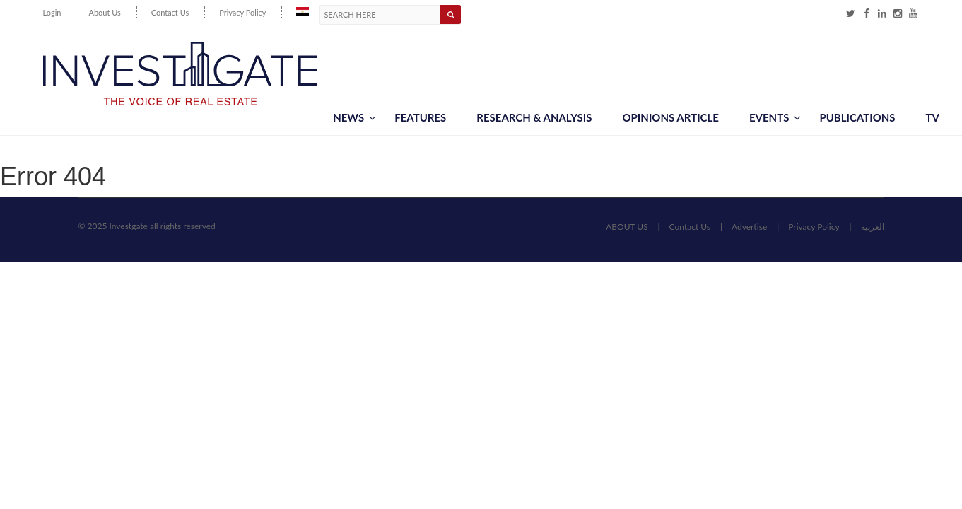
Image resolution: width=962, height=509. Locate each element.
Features (420, 117)
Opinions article (670, 117)
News (354, 117)
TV (932, 117)
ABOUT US (626, 226)
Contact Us (170, 12)
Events (775, 117)
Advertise (749, 226)
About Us (104, 12)
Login (52, 12)
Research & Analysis (534, 117)
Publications (857, 117)
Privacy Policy (242, 12)
